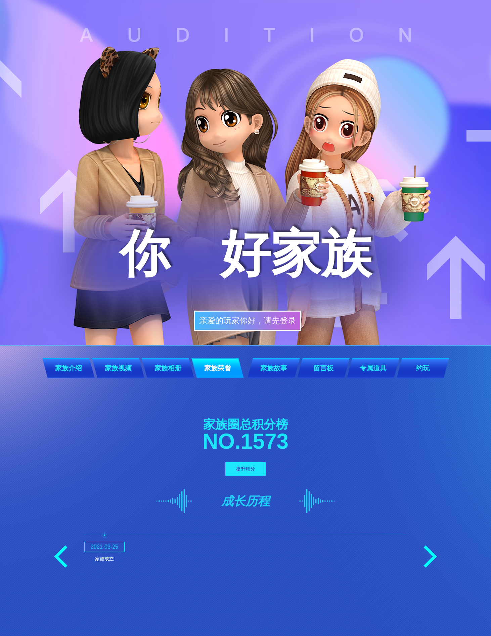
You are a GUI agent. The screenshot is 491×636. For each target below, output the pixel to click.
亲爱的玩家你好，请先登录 (247, 320)
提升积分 (245, 469)
